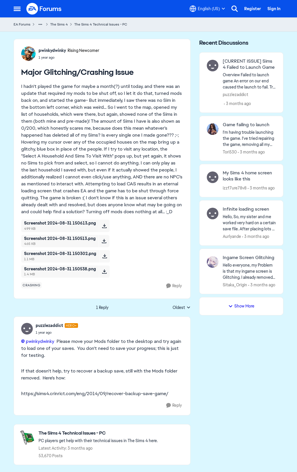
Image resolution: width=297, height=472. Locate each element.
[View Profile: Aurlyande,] (212, 213)
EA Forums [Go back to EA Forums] (22, 24)
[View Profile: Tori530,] (212, 129)
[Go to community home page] (44, 9)
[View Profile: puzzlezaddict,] (212, 65)
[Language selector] (207, 9)
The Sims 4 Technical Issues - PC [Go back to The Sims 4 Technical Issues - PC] (100, 24)
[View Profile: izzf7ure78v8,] (212, 177)
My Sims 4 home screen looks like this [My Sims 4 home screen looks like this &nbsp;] (247, 176)
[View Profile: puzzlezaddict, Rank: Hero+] (27, 328)
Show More (241, 306)
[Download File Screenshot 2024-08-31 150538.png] (104, 271)
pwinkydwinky (40, 341)
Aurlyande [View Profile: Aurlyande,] (232, 236)
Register (252, 8)
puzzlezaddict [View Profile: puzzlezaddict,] (235, 94)
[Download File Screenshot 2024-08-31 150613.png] (104, 226)
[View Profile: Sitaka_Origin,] (212, 262)
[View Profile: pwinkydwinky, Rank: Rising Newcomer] (28, 53)
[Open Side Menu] (17, 8)
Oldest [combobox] (182, 308)
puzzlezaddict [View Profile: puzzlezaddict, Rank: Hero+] (49, 325)
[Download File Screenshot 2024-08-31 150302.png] (104, 256)
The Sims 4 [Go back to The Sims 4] (59, 24)
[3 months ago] (237, 104)
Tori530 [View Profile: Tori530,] (230, 151)
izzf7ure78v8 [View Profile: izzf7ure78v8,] (235, 188)
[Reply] (174, 286)
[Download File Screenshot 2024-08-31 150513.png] (104, 241)
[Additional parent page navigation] (40, 24)
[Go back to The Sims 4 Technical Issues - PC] (98, 433)
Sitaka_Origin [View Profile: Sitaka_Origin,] (235, 284)
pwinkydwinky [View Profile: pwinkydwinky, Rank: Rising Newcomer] (52, 50)
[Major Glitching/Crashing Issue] (57, 332)
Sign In (273, 8)
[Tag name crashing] (31, 285)
